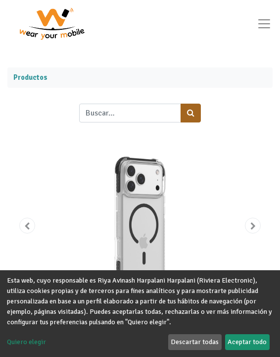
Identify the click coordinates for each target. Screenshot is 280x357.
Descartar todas (195, 342)
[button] (27, 225)
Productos (30, 77)
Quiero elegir (26, 342)
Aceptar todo (247, 342)
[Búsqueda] (191, 113)
